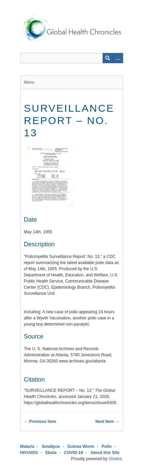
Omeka (115, 458)
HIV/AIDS (29, 452)
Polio (106, 446)
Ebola (51, 452)
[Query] (71, 58)
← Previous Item (40, 421)
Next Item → (107, 421)
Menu (29, 82)
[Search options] (118, 58)
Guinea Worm (81, 446)
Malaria (27, 446)
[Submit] (108, 58)
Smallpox (51, 446)
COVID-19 (73, 452)
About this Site (105, 452)
